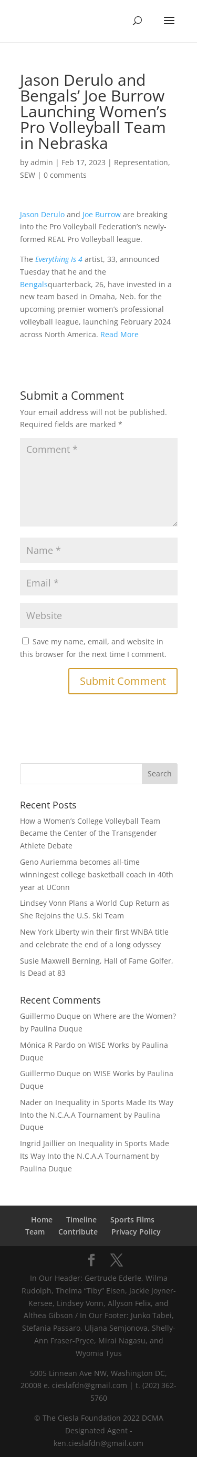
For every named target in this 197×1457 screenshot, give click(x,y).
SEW (27, 175)
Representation (141, 162)
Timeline (81, 1220)
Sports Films (132, 1220)
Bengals (34, 284)
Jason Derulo (42, 214)
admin (41, 162)
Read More (119, 334)
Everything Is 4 (58, 259)
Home (42, 1220)
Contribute (78, 1232)
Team (35, 1232)
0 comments (65, 175)
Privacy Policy (136, 1232)
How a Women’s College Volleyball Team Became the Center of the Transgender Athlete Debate (90, 833)
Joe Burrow (101, 214)
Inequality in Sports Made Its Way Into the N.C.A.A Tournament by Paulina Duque (96, 1114)
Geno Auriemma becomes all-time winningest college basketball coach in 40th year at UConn (96, 874)
